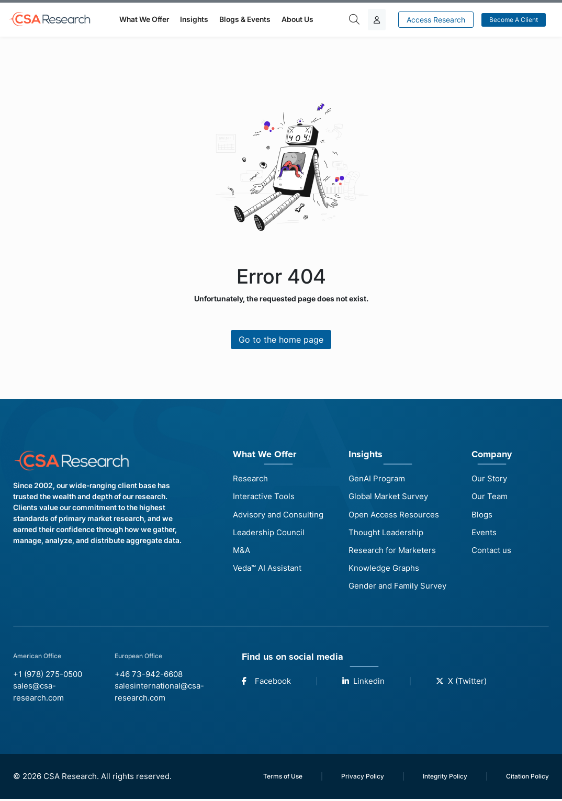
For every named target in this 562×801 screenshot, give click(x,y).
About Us (297, 19)
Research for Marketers (392, 551)
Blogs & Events (245, 19)
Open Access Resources (394, 515)
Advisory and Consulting (278, 515)
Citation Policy (527, 778)
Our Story (489, 478)
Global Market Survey (388, 497)
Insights (194, 19)
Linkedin (363, 682)
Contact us (491, 551)
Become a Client (513, 20)
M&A (241, 551)
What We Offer (144, 19)
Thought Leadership (386, 533)
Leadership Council (269, 533)
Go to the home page (281, 339)
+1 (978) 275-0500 (47, 676)
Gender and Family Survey (397, 587)
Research (250, 478)
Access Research (436, 19)
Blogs (481, 515)
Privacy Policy (362, 778)
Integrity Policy (445, 778)
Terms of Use (282, 778)
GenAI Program (377, 478)
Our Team (489, 497)
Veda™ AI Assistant (267, 569)
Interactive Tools (264, 497)
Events (484, 533)
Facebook (266, 682)
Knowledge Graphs (384, 569)
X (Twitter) (461, 682)
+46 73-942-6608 (149, 676)
